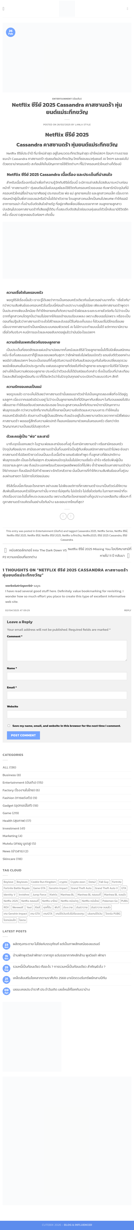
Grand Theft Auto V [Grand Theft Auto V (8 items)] (106, 888)
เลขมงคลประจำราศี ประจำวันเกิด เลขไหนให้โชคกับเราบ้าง (51, 989)
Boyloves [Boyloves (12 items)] (22, 882)
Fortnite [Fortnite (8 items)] (116, 882)
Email (12, 687)
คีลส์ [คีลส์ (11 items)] (37, 907)
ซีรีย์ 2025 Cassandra (110, 535)
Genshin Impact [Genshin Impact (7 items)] (58, 888)
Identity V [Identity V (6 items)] (10, 895)
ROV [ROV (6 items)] (6, 907)
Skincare (9, 858)
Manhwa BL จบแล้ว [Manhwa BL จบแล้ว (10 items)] (115, 895)
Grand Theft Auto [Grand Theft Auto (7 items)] (81, 888)
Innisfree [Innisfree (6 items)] (24, 895)
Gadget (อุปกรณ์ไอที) (17, 805)
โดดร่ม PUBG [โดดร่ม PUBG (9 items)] (113, 914)
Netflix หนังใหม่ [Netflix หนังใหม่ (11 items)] (90, 901)
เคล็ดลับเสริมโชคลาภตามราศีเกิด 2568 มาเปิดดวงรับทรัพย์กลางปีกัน (60, 978)
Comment (14, 636)
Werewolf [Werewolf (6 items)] (17, 907)
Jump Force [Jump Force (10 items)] (39, 895)
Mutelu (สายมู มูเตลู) (17, 843)
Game (7, 813)
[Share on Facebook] (63, 516)
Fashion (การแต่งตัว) (17, 797)
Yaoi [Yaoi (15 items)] (29, 907)
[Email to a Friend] (70, 516)
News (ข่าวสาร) (13, 851)
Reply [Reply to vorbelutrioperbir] (127, 610)
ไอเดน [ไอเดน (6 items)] (22, 920)
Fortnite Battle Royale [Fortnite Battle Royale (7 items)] (17, 888)
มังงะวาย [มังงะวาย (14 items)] (68, 907)
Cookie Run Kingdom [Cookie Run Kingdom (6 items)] (43, 882)
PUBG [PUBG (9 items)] (124, 901)
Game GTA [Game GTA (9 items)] (39, 888)
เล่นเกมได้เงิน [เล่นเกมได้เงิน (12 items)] (95, 914)
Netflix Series (105, 531)
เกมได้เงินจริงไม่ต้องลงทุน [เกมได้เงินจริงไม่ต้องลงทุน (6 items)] (70, 914)
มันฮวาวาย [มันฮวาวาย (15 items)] (82, 907)
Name (12, 668)
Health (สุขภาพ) (14, 820)
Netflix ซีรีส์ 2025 (51, 535)
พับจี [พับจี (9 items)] (57, 907)
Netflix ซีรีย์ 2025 (16, 535)
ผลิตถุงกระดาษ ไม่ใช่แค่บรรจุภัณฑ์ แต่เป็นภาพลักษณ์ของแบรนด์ (56, 944)
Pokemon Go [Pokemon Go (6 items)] (110, 901)
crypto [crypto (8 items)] (63, 882)
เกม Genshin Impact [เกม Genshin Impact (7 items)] (15, 914)
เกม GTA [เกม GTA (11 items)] (35, 914)
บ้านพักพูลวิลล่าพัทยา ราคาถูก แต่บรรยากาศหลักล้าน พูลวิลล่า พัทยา (59, 955)
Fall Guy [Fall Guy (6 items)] (104, 882)
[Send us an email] (129, 8)
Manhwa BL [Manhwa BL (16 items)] (67, 895)
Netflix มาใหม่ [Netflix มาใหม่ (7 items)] (50, 901)
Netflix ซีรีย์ (120, 531)
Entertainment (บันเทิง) (67, 98)
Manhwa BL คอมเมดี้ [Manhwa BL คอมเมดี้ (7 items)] (89, 895)
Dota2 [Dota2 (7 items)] (92, 882)
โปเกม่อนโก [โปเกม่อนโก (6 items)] (10, 920)
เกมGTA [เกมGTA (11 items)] (47, 914)
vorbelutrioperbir (19, 585)
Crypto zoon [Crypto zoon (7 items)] (77, 882)
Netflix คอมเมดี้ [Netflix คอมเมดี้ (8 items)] (30, 901)
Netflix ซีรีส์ (33, 535)
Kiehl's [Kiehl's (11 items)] (53, 895)
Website (12, 706)
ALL (6, 767)
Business (9, 775)
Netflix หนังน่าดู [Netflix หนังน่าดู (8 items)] (70, 901)
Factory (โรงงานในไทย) (19, 790)
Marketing (10, 835)
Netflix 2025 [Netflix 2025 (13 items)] (11, 901)
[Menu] (5, 8)
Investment (11, 828)
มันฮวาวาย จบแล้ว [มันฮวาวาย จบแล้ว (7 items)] (101, 907)
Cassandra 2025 (86, 531)
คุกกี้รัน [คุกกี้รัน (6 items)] (47, 907)
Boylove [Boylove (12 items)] (8, 882)
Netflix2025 (89, 535)
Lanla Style (83, 124)
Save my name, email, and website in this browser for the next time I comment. (66, 725)
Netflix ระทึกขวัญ (71, 535)
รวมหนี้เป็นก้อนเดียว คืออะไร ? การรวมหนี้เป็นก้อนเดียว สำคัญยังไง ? (59, 967)
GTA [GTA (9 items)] (123, 888)
